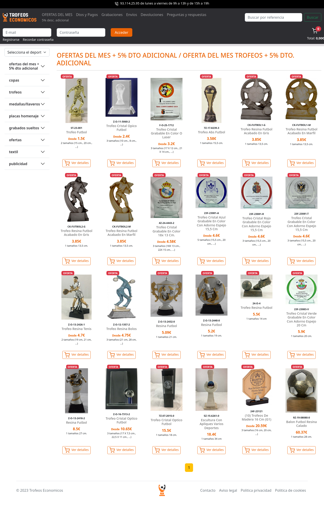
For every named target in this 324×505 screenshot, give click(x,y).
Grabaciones (112, 14)
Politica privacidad (256, 490)
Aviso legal (228, 490)
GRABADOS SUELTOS (24, 127)
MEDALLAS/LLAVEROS (24, 104)
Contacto (208, 490)
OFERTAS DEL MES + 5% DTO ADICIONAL (24, 66)
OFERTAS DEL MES (57, 17)
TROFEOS (15, 92)
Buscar (312, 17)
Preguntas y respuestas (186, 14)
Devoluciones (152, 14)
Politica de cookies (290, 490)
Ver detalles (76, 163)
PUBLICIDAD (18, 163)
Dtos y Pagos (87, 14)
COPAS (14, 80)
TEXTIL (13, 151)
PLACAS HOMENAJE (24, 116)
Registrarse (11, 39)
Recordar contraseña (38, 39)
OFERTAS (15, 139)
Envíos (131, 14)
